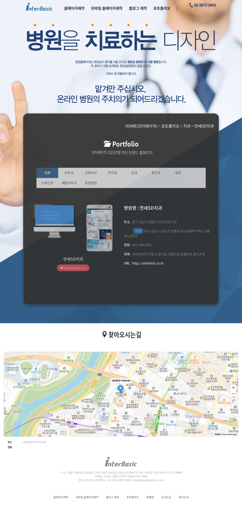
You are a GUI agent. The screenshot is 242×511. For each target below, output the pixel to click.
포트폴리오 (161, 8)
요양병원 (94, 182)
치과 (56, 173)
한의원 (113, 173)
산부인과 (56, 182)
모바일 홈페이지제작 (107, 8)
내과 (170, 173)
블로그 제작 (138, 8)
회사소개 (183, 497)
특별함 (150, 497)
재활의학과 (75, 182)
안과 (132, 173)
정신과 (152, 173)
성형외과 (94, 173)
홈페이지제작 (74, 8)
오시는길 (166, 497)
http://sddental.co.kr (73, 261)
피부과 (75, 173)
